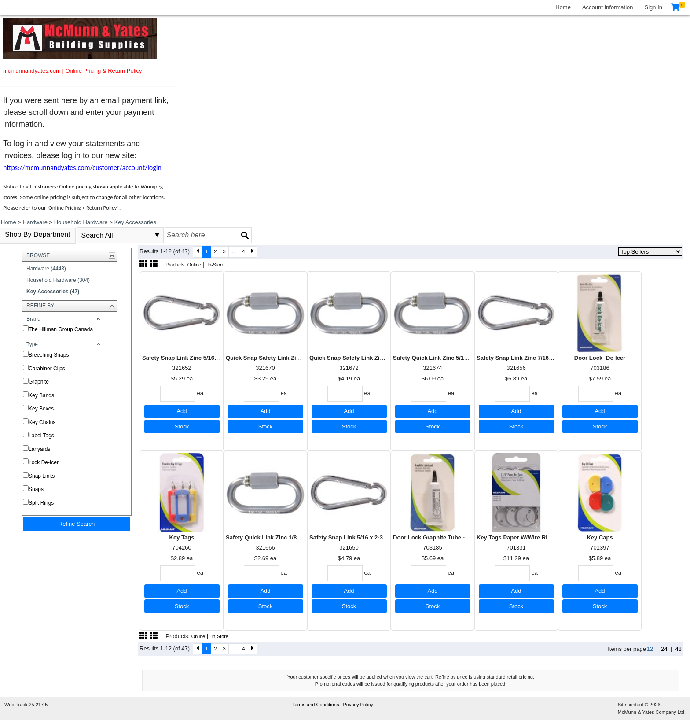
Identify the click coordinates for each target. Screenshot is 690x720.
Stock (182, 426)
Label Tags (41, 435)
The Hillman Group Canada (61, 329)
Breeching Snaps (49, 355)
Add (181, 411)
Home (563, 7)
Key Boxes (41, 409)
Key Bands (41, 395)
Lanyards (39, 449)
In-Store (215, 264)
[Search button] (245, 235)
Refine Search (77, 524)
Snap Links (42, 476)
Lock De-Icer (44, 462)
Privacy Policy (358, 704)
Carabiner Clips (47, 369)
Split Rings (41, 503)
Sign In (653, 7)
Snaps (36, 489)
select (157, 235)
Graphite (39, 382)
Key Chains (42, 422)
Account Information (607, 7)
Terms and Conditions (316, 704)
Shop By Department (37, 234)
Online (194, 264)
